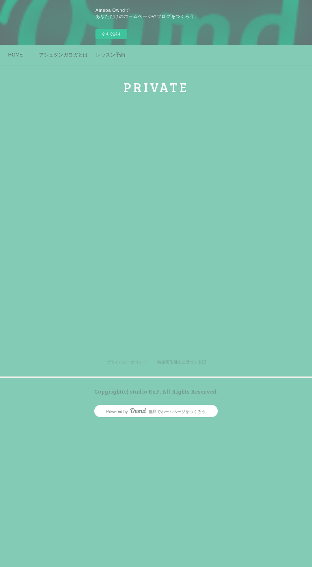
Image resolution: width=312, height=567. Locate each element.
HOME (15, 55)
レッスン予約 (110, 55)
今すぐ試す (111, 34)
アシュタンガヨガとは (63, 55)
